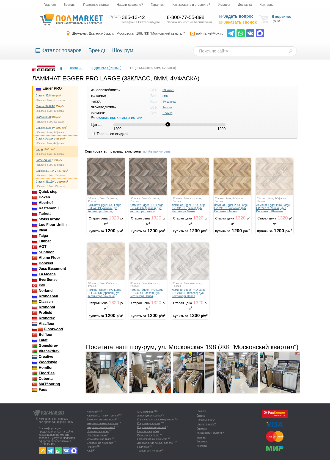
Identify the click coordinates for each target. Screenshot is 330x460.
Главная (50, 4)
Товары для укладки (149, 450)
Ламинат (92, 411)
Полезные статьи (96, 4)
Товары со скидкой (110, 134)
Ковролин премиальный (101, 427)
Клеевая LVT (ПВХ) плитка (102, 415)
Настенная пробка (148, 431)
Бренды (69, 4)
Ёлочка (167, 113)
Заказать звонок (238, 22)
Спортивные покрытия (100, 442)
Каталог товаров (61, 50)
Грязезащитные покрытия (152, 439)
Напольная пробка (98, 431)
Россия (167, 107)
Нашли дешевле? (130, 4)
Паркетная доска (97, 435)
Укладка (224, 4)
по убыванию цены (157, 151)
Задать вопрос (236, 16)
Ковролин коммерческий (151, 427)
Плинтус (92, 446)
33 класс (168, 90)
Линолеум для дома (149, 415)
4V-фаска (169, 101)
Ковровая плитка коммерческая (155, 419)
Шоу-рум (122, 50)
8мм (165, 96)
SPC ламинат (145, 411)
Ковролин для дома (148, 423)
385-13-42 (126, 17)
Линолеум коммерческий (101, 419)
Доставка (245, 4)
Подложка (143, 446)
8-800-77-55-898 (185, 17)
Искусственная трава (99, 439)
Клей (90, 450)
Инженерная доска (148, 435)
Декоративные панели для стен (155, 442)
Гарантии (158, 4)
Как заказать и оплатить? (191, 4)
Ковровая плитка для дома (102, 423)
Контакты (266, 4)
